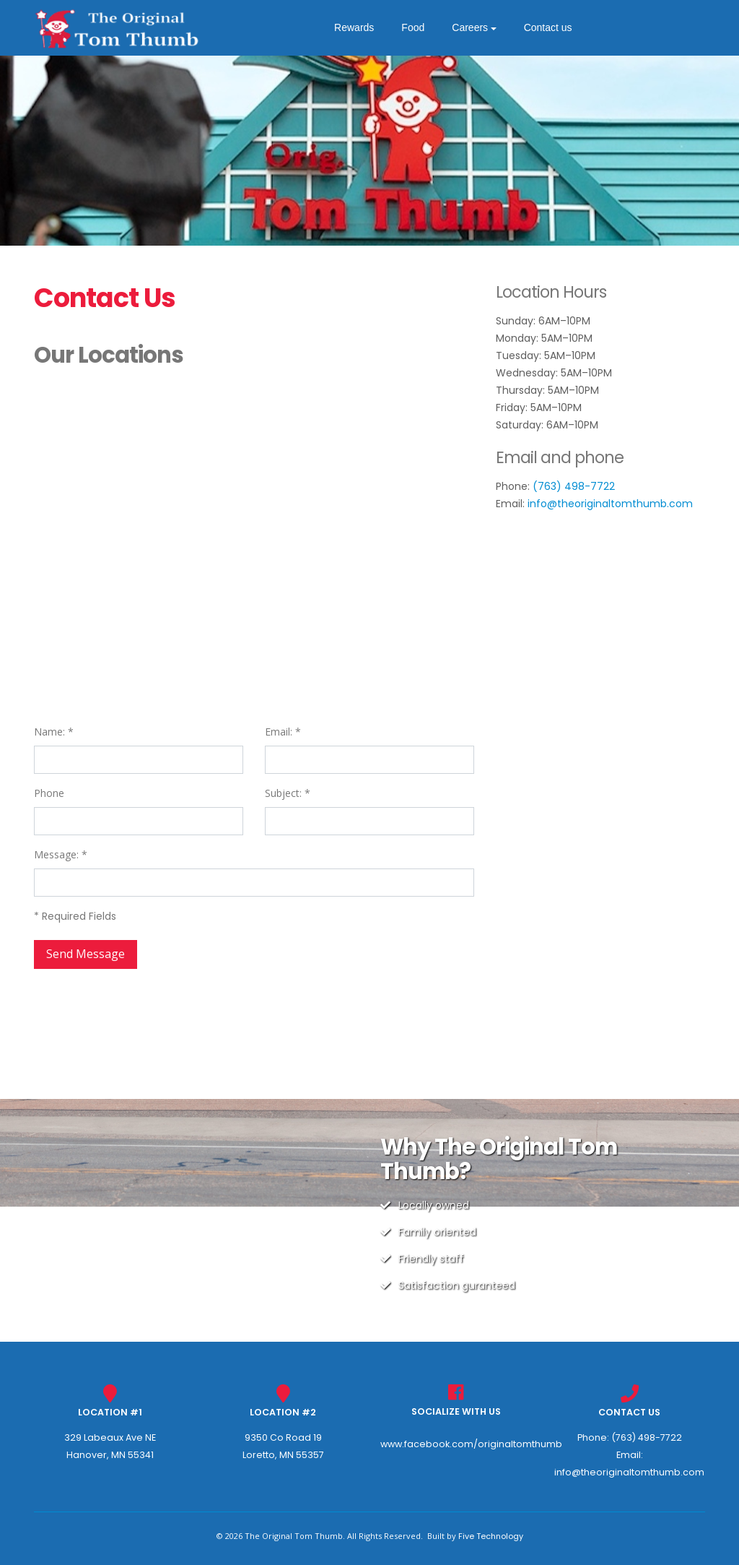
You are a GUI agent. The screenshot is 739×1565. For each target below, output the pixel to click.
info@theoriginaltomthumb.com (610, 503)
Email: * (283, 731)
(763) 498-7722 (574, 486)
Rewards (359, 27)
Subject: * (287, 793)
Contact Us (629, 1412)
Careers (475, 27)
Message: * (60, 854)
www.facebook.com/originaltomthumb (471, 1444)
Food (418, 27)
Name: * (54, 731)
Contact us (553, 27)
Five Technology (490, 1536)
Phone (49, 793)
